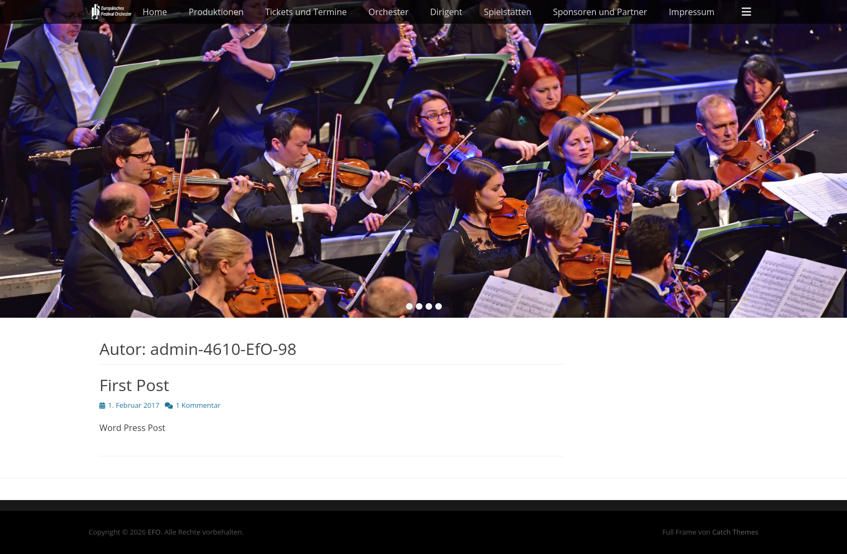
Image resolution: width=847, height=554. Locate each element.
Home (155, 12)
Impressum (691, 12)
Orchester (388, 12)
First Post (134, 385)
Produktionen (216, 12)
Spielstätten (508, 12)
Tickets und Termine (306, 12)
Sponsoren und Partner (600, 12)
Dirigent (446, 12)
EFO (153, 532)
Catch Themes (735, 532)
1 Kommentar (198, 405)
